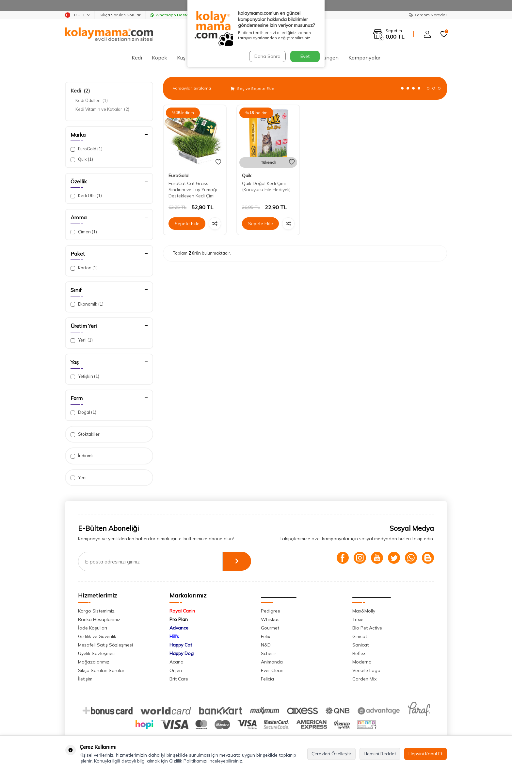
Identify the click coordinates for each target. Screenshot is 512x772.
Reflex (358, 653)
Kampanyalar (364, 57)
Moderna (362, 662)
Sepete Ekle (187, 224)
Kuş (181, 57)
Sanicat (360, 645)
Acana (176, 662)
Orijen (175, 670)
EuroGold (87, 149)
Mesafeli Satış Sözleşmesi (105, 645)
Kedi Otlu (86, 195)
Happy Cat (180, 645)
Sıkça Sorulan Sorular (120, 14)
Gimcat (359, 636)
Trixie (357, 619)
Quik (82, 159)
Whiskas (270, 619)
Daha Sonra (267, 56)
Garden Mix (364, 679)
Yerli (82, 340)
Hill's (174, 636)
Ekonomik (87, 304)
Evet (305, 56)
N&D (266, 645)
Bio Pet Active (367, 628)
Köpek (159, 57)
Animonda (272, 662)
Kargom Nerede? (428, 14)
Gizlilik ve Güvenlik (97, 636)
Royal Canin (182, 611)
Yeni (79, 477)
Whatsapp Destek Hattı (176, 14)
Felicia (267, 679)
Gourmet (270, 628)
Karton (84, 268)
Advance (178, 628)
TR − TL (77, 15)
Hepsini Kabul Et (425, 754)
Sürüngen (327, 57)
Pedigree (270, 611)
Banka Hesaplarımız (99, 619)
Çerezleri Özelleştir (331, 754)
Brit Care (178, 679)
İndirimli (82, 456)
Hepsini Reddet (380, 754)
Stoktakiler (85, 434)
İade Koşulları (92, 628)
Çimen (84, 232)
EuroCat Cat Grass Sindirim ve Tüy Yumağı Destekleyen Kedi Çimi (192, 189)
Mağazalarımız (93, 662)
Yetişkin (85, 376)
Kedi (137, 57)
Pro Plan (178, 619)
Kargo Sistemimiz (96, 611)
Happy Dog (181, 653)
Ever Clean (272, 670)
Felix (265, 636)
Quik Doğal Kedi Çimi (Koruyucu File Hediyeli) (266, 186)
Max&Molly (363, 611)
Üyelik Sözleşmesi (97, 653)
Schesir (268, 653)
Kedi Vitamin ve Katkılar (102, 109)
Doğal (83, 412)
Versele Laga (366, 670)
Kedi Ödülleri (91, 100)
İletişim (85, 679)
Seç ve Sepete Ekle (252, 88)
